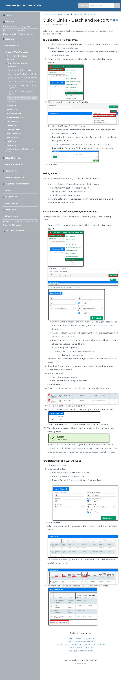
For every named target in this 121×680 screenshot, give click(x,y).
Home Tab (12, 105)
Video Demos (11, 216)
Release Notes (12, 45)
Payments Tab (14, 113)
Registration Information (17, 184)
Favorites (12, 101)
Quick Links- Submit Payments (22, 78)
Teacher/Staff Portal (14, 177)
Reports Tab (13, 137)
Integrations (11, 197)
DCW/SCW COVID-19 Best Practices (20, 221)
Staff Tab (11, 141)
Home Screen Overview (14, 30)
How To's (9, 190)
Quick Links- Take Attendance (22, 81)
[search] (102, 5)
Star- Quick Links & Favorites (17, 65)
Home (9, 15)
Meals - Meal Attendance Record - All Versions (81, 644)
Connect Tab (13, 129)
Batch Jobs (10, 210)
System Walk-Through (16, 52)
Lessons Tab (13, 121)
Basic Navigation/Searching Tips (18, 34)
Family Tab (12, 109)
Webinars (9, 39)
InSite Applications (14, 164)
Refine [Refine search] (84, 5)
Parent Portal (11, 171)
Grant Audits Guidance (14, 225)
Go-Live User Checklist (81, 650)
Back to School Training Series (17, 26)
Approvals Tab (14, 133)
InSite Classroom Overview (81, 641)
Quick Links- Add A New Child (22, 74)
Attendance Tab (15, 117)
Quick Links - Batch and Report (22, 98)
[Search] (117, 5)
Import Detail (11, 203)
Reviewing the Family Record (18, 57)
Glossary (9, 21)
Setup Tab (12, 145)
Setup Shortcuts (13, 158)
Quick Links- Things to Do (20, 70)
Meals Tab (12, 125)
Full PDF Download (14, 231)
